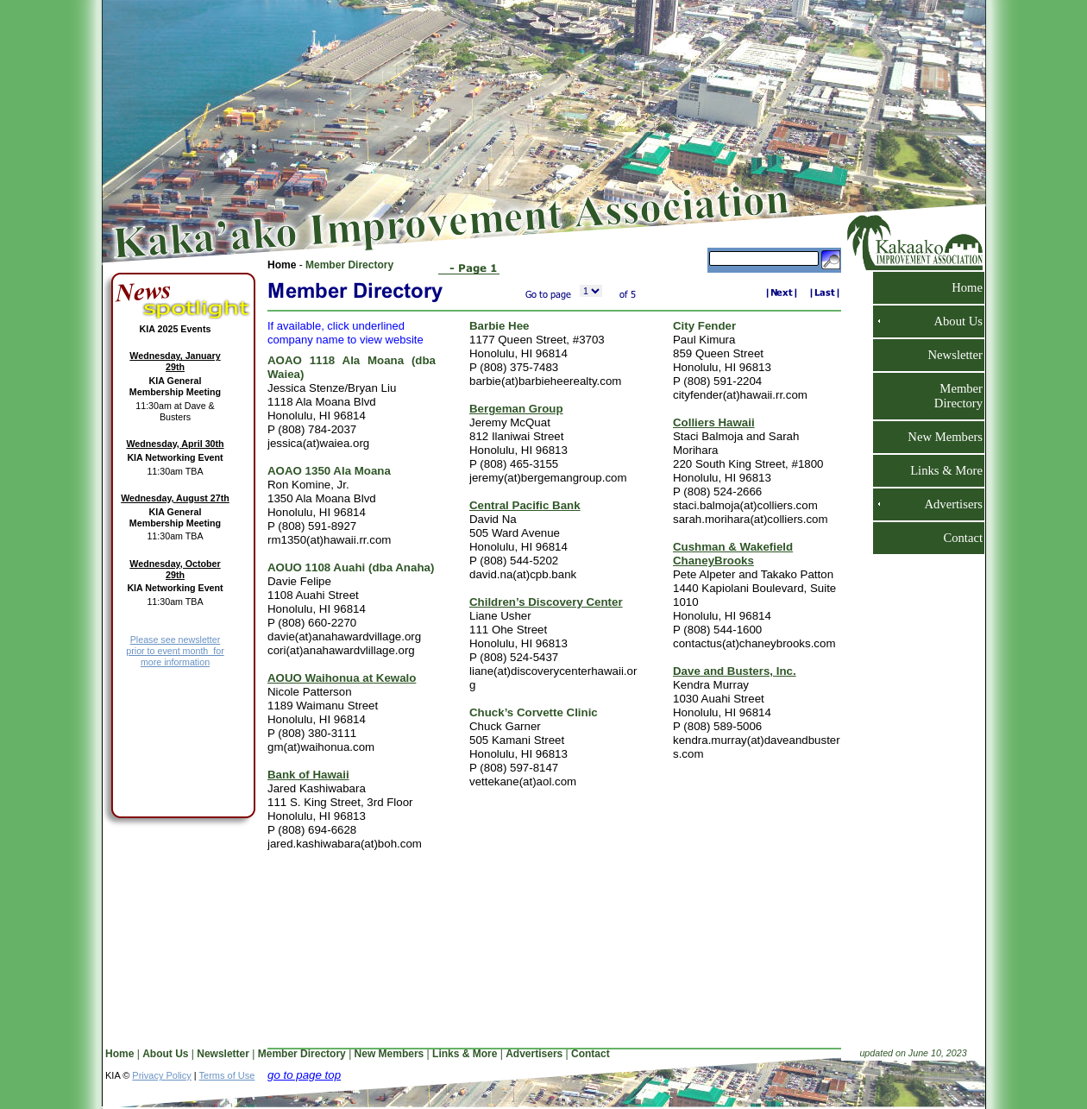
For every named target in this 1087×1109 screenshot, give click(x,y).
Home (283, 265)
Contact (956, 538)
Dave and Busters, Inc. (734, 671)
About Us (951, 321)
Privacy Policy (161, 1075)
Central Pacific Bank (525, 505)
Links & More (939, 470)
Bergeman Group (516, 408)
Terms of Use (227, 1075)
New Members (938, 437)
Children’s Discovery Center (546, 601)
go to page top (304, 1074)
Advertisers (946, 504)
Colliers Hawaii (714, 422)
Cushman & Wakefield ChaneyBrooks (733, 553)
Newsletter (948, 355)
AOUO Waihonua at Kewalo (341, 677)
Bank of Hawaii (308, 774)
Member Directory (349, 265)
